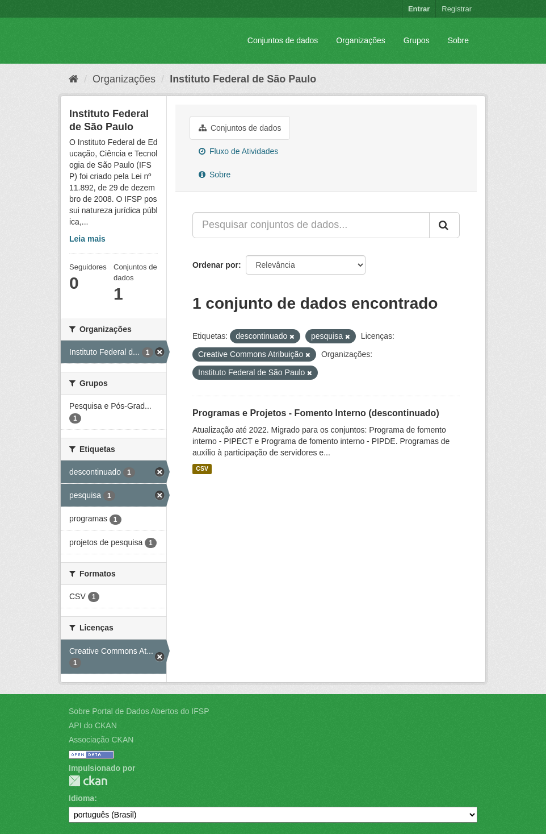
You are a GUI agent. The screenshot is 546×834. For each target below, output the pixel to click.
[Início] (73, 79)
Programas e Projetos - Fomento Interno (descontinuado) (315, 413)
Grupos (417, 40)
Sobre (458, 40)
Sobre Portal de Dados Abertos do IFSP (139, 711)
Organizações (360, 40)
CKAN (88, 781)
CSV (202, 469)
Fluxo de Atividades (238, 151)
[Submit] (444, 225)
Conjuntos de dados (282, 40)
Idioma (81, 798)
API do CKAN (93, 725)
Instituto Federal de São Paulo (243, 79)
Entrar (419, 9)
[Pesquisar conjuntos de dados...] (311, 225)
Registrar (457, 9)
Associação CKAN (101, 739)
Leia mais (87, 238)
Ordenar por (215, 264)
